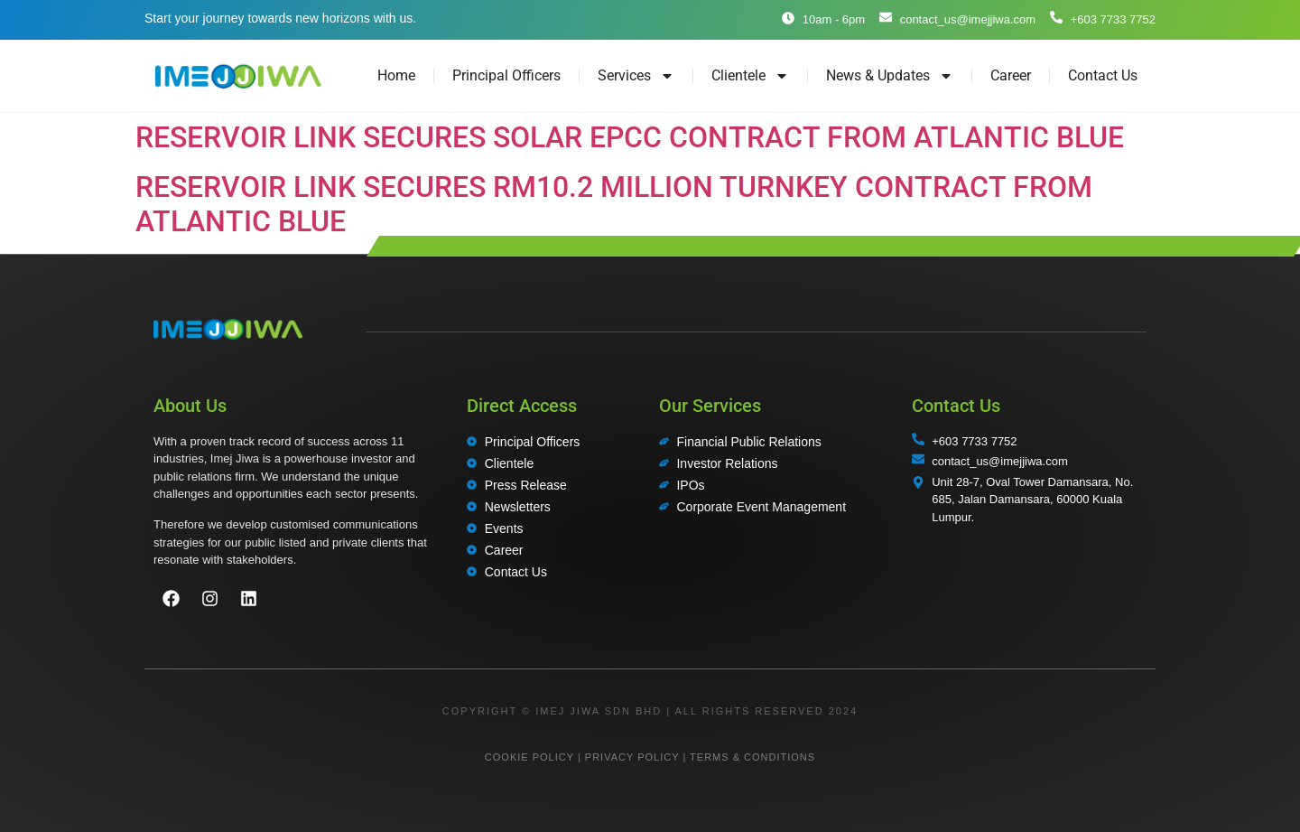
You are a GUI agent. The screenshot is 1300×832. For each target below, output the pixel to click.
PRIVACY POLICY (632, 757)
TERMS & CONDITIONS (752, 757)
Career (1010, 75)
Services (636, 76)
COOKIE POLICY (529, 757)
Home (396, 75)
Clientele (750, 76)
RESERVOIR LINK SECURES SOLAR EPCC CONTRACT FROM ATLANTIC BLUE (629, 137)
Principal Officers (506, 75)
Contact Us (1103, 75)
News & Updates (889, 76)
